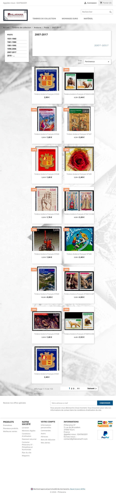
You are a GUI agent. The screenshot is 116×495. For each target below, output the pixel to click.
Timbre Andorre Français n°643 (46, 254)
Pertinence (97, 61)
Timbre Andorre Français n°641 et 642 (79, 214)
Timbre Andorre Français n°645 (46, 294)
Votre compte (48, 421)
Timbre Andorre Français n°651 (46, 374)
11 (78, 388)
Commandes (46, 430)
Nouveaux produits (10, 428)
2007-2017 (11, 52)
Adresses (44, 436)
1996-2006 (11, 49)
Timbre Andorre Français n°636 (46, 134)
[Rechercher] (97, 11)
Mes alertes (45, 443)
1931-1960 (11, 39)
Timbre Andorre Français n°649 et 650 (79, 334)
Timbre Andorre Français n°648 (46, 334)
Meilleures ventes (10, 431)
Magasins (26, 455)
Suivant (92, 388)
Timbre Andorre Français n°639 (79, 174)
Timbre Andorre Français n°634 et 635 (79, 94)
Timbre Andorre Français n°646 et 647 (79, 294)
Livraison (25, 427)
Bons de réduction (48, 439)
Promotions (7, 425)
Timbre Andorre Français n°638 (46, 174)
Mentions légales (28, 431)
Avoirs (43, 433)
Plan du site (26, 452)
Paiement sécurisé (29, 439)
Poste (10, 34)
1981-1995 (11, 45)
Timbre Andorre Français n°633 (46, 94)
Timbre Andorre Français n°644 (79, 254)
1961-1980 (11, 42)
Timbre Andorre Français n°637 (79, 134)
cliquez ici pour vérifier (77, 489)
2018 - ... (11, 55)
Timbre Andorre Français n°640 (46, 214)
